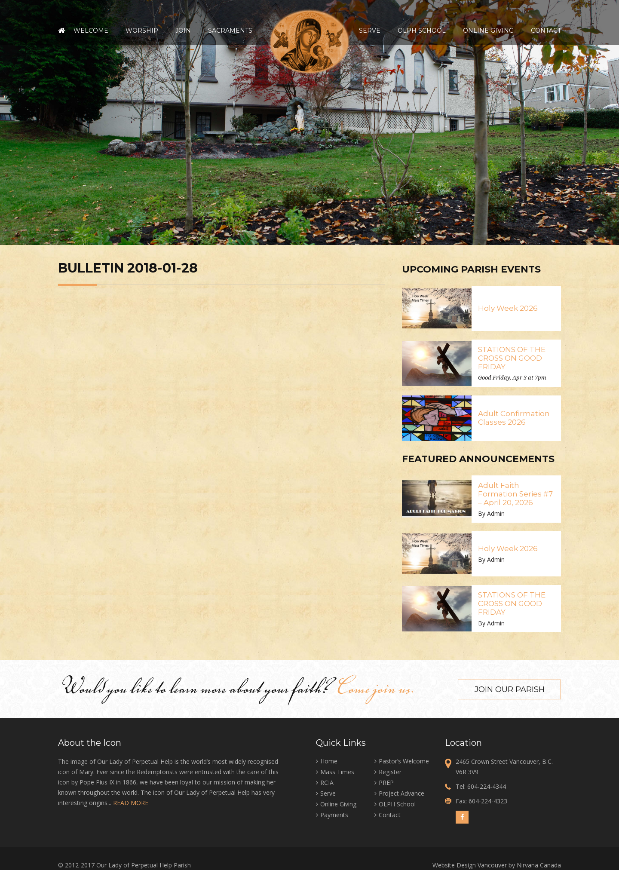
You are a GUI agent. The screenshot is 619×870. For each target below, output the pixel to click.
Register (390, 771)
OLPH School (422, 30)
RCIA (327, 782)
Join (183, 30)
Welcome (91, 30)
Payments (334, 814)
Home (61, 30)
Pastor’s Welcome (404, 760)
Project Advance (401, 792)
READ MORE (130, 802)
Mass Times (337, 771)
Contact (546, 30)
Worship (142, 30)
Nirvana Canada (539, 864)
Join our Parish (510, 688)
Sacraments (230, 30)
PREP (386, 782)
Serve (369, 30)
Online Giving (488, 30)
